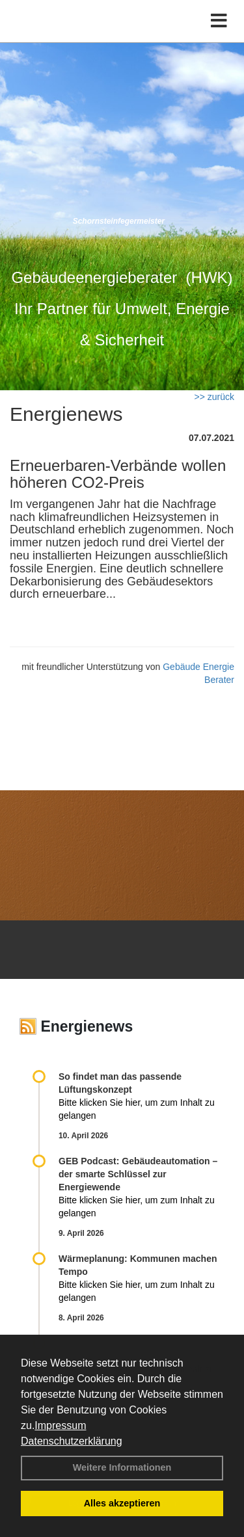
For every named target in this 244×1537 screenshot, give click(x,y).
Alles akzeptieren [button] (122, 1503)
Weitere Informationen (122, 1467)
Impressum (60, 1425)
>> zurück (214, 397)
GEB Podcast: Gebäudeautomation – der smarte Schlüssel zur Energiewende (138, 1174)
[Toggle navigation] (219, 21)
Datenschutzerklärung (71, 1441)
